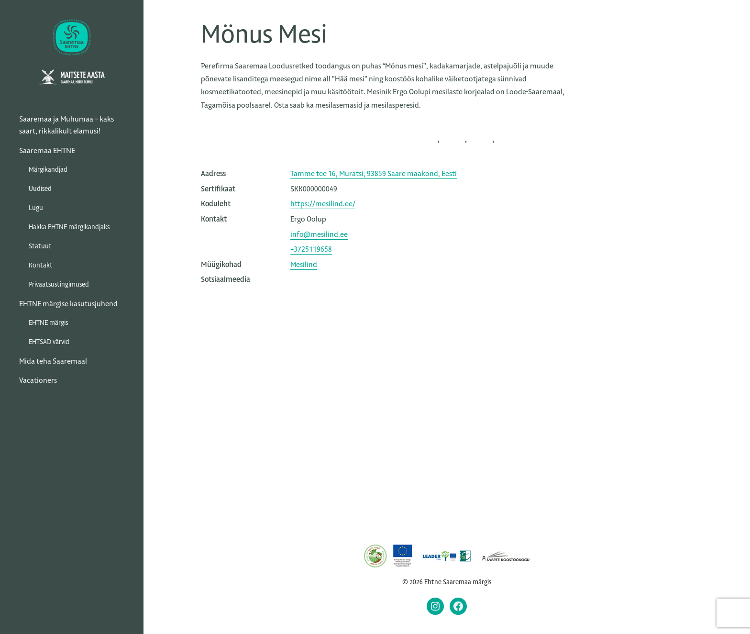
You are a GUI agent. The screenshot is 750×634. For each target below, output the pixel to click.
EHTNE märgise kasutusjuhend (68, 304)
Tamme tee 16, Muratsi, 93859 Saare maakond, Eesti (373, 173)
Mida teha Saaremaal (53, 361)
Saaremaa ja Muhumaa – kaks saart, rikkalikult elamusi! (66, 125)
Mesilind (303, 264)
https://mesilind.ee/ (322, 204)
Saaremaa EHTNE (47, 150)
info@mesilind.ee (319, 234)
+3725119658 (311, 249)
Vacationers (38, 380)
